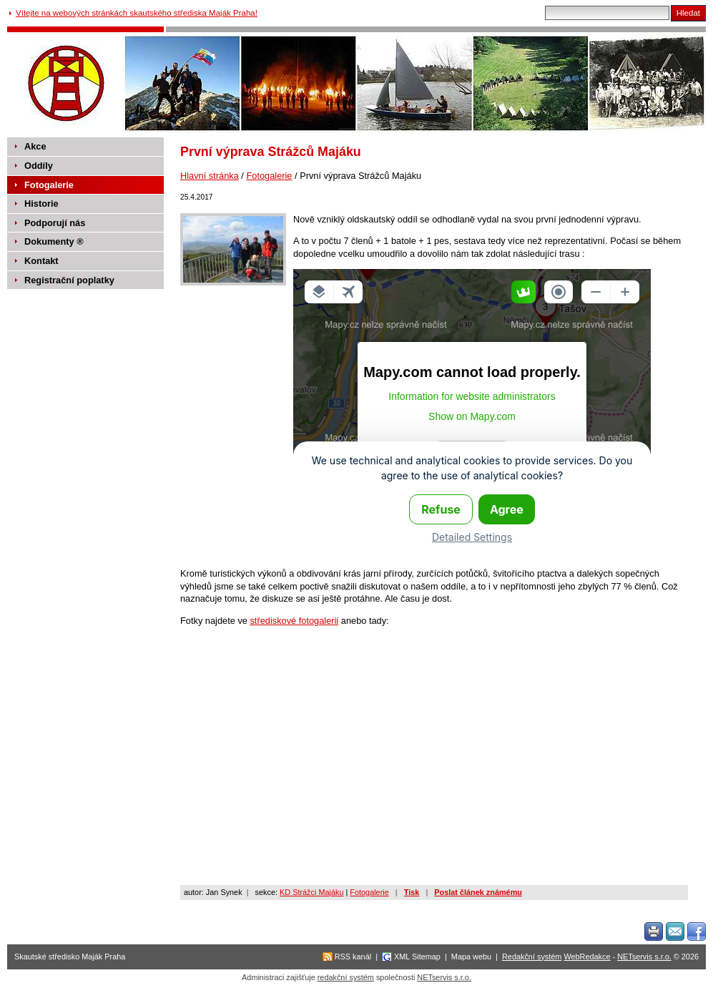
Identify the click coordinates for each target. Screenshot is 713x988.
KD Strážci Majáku (311, 892)
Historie (41, 203)
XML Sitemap (417, 956)
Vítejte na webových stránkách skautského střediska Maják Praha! (136, 13)
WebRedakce (587, 956)
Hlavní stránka (209, 175)
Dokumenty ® (54, 241)
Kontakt (41, 260)
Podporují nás (54, 222)
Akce (35, 146)
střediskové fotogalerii (294, 620)
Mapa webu (471, 956)
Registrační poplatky (69, 280)
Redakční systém (531, 956)
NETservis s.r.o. (644, 956)
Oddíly (38, 165)
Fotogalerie (269, 175)
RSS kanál (353, 956)
